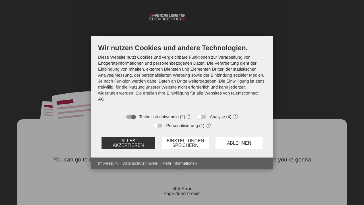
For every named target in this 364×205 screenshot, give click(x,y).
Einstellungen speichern (185, 142)
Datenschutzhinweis (140, 163)
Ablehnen (239, 142)
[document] (182, 77)
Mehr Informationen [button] (179, 163)
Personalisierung (182, 125)
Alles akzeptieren (128, 142)
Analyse (217, 116)
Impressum (108, 163)
